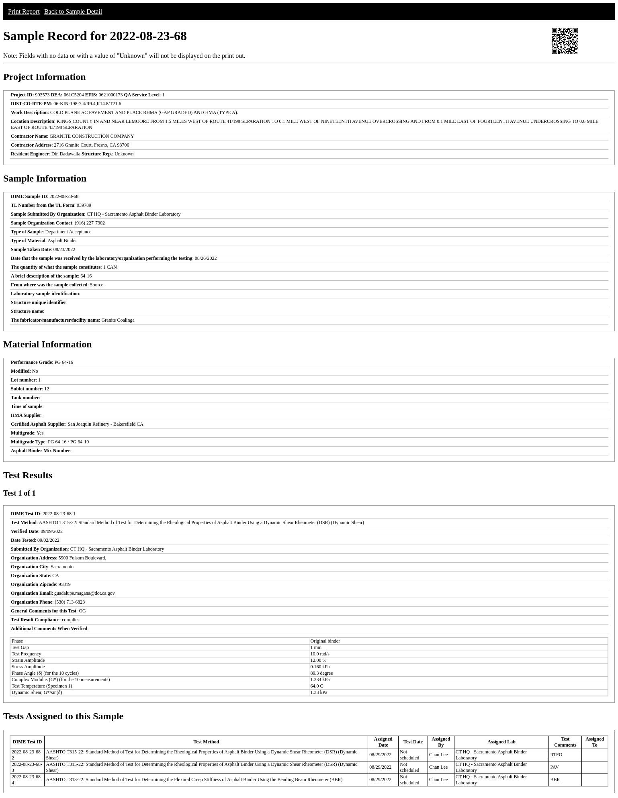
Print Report (24, 11)
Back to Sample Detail (73, 11)
